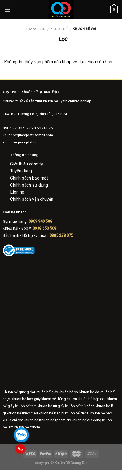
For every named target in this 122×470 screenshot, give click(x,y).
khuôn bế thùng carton (59, 399)
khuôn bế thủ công (80, 406)
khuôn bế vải (69, 392)
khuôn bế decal (77, 413)
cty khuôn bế (76, 420)
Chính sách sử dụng (29, 185)
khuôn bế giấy (47, 392)
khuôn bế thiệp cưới (22, 413)
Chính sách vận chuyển (31, 199)
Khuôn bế (59, 29)
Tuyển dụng (21, 170)
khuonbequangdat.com (22, 142)
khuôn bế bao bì (51, 413)
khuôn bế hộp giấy (26, 399)
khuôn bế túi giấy (51, 406)
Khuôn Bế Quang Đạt (70, 463)
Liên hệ (17, 192)
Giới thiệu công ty (26, 164)
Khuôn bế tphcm (52, 420)
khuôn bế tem (26, 406)
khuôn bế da (89, 392)
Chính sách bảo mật (29, 178)
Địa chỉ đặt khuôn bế (22, 420)
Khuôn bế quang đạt (19, 392)
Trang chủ (35, 29)
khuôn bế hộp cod (92, 399)
